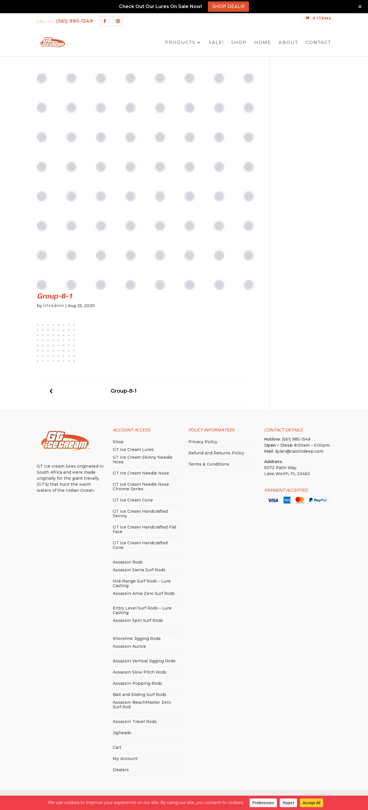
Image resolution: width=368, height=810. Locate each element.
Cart (117, 747)
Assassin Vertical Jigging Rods (144, 661)
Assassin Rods (128, 562)
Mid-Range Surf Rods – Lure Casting (142, 583)
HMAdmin (53, 305)
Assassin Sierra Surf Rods (139, 569)
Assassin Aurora (129, 646)
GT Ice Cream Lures (133, 449)
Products (180, 42)
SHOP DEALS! (228, 6)
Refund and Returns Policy (216, 453)
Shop (239, 42)
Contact (318, 42)
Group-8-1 (124, 391)
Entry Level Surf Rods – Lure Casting (142, 610)
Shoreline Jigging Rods (137, 638)
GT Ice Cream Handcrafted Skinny (140, 513)
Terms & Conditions (208, 464)
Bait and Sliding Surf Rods (139, 694)
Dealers (121, 769)
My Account (125, 758)
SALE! (216, 42)
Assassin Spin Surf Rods (138, 620)
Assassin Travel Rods (135, 721)
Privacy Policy (202, 441)
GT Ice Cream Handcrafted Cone (140, 545)
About (288, 42)
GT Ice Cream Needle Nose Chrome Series (141, 486)
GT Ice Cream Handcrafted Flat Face (145, 529)
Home (262, 42)
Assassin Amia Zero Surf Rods (144, 593)
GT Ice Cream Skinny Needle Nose (142, 459)
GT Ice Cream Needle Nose (141, 473)
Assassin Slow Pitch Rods (139, 672)
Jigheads (122, 732)
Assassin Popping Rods (137, 683)
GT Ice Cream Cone (133, 500)
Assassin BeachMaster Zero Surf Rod (142, 704)
